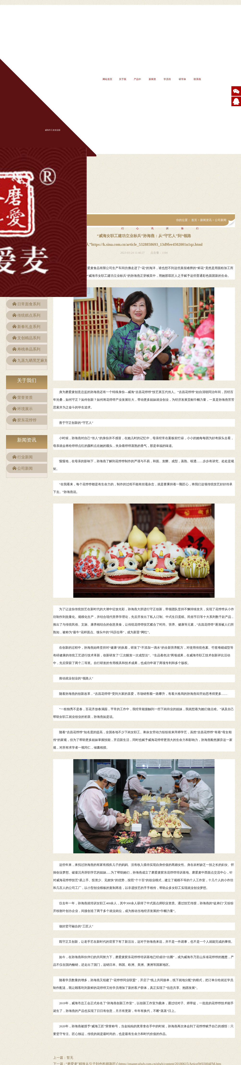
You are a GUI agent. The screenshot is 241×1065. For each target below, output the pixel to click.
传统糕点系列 (28, 315)
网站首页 (107, 79)
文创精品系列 (28, 338)
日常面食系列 (28, 304)
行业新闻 (25, 457)
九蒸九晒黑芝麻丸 (32, 360)
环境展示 (25, 409)
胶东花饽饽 (27, 420)
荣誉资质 (25, 397)
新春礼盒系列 (28, 327)
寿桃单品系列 (28, 349)
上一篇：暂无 (63, 1057)
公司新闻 (25, 468)
